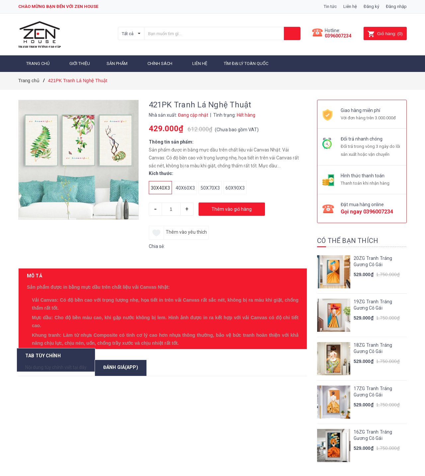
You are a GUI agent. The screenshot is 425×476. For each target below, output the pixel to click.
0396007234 (338, 35)
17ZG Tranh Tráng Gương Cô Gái (373, 391)
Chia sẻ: (157, 245)
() (385, 33)
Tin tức (330, 6)
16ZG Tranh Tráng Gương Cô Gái (373, 434)
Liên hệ (350, 6)
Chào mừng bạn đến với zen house (58, 6)
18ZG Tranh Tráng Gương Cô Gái (373, 347)
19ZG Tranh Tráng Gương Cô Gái (373, 304)
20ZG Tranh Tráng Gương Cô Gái (373, 261)
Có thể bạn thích (347, 240)
